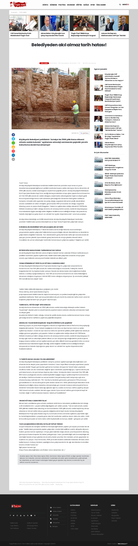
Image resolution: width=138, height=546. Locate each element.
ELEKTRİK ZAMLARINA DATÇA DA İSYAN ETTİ (112, 159)
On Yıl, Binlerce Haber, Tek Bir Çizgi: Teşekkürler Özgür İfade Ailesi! (114, 136)
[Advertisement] (69, 55)
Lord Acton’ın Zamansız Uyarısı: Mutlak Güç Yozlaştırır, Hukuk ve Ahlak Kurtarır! (113, 119)
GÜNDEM (53, 5)
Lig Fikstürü (94, 521)
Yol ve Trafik (95, 513)
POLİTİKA (62, 5)
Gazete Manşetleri (97, 534)
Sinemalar (94, 526)
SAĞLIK (86, 5)
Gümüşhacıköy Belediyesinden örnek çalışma (113, 192)
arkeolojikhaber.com (79, 362)
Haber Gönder (31, 528)
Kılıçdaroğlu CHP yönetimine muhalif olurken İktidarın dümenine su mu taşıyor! (114, 77)
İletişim (54, 526)
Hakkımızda (14, 523)
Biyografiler (115, 515)
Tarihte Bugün (96, 523)
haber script (97, 544)
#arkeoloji (59, 484)
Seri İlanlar (94, 529)
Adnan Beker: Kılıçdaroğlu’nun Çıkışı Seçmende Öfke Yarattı (114, 145)
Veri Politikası (14, 528)
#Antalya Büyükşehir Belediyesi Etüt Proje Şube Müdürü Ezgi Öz (63, 482)
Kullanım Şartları (32, 523)
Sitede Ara (115, 510)
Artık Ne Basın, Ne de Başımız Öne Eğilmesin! (113, 184)
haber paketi (70, 544)
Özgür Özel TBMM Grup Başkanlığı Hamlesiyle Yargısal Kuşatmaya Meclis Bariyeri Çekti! (113, 98)
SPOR (92, 5)
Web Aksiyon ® (122, 544)
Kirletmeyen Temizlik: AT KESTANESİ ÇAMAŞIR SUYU (114, 208)
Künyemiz (55, 523)
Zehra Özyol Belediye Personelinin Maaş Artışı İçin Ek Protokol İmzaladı (114, 200)
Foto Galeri (55, 508)
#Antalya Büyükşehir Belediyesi (29, 482)
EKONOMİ (71, 5)
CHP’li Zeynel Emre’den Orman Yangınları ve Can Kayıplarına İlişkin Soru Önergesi (114, 108)
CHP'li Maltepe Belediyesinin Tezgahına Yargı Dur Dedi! (114, 167)
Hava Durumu (96, 510)
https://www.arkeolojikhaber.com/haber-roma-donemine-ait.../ (42, 450)
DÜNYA (45, 5)
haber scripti (78, 544)
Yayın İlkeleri (14, 526)
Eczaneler (94, 518)
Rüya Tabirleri (116, 518)
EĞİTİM (79, 5)
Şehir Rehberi (95, 532)
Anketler (114, 513)
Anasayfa (14, 12)
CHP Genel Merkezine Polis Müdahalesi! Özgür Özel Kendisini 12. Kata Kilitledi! (114, 88)
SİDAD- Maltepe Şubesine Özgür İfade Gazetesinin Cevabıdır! (114, 176)
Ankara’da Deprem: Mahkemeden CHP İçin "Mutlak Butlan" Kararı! (113, 128)
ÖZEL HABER (101, 5)
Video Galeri (56, 511)
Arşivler (54, 519)
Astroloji (114, 521)
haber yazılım (87, 544)
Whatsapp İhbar (32, 526)
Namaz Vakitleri (96, 515)
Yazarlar (54, 515)
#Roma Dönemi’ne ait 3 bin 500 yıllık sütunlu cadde (36, 484)
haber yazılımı (60, 544)
